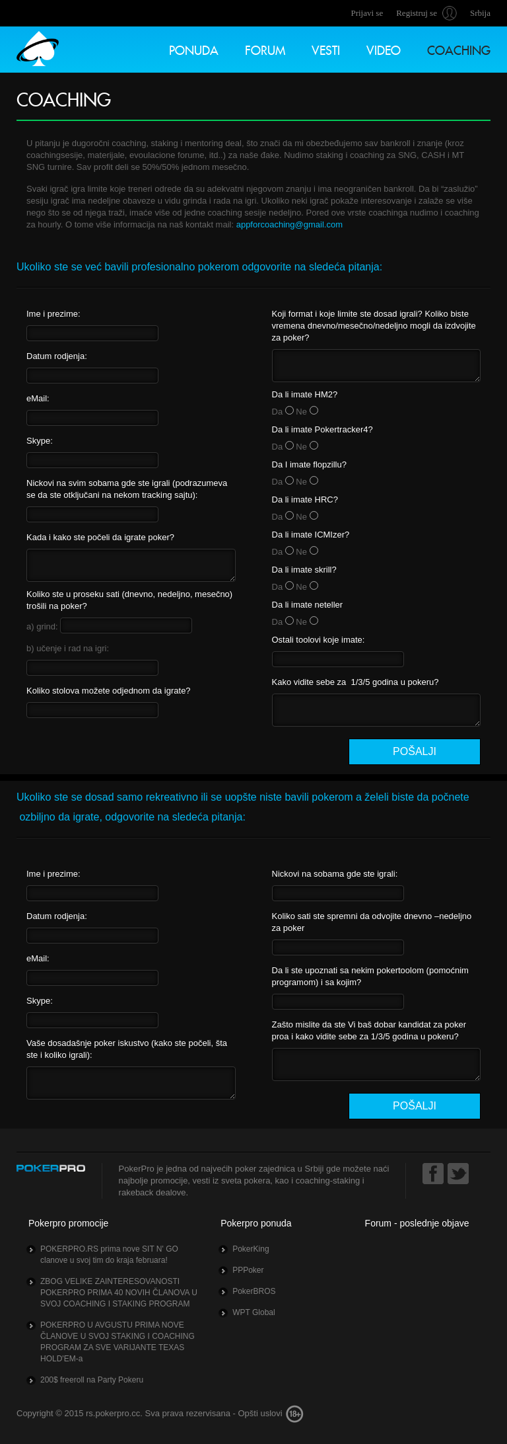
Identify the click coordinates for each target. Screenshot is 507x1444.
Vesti (326, 48)
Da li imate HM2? (305, 394)
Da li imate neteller (307, 605)
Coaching (458, 48)
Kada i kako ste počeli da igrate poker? (100, 537)
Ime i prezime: (53, 314)
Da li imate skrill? (304, 570)
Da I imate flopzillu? (309, 464)
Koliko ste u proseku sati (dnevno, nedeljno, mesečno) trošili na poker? (129, 600)
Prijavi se (367, 13)
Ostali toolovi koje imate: (318, 640)
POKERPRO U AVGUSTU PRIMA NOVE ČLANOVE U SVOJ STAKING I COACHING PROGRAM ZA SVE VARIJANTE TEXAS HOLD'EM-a (117, 1341)
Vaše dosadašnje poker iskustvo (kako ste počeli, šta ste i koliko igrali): (126, 1049)
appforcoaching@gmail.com (289, 224)
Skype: (39, 441)
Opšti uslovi (260, 1413)
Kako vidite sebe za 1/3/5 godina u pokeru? (355, 682)
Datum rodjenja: (56, 356)
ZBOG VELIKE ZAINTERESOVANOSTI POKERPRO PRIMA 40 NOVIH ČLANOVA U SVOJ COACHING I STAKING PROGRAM (118, 1292)
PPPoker (247, 1270)
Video (383, 48)
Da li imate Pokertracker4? (322, 429)
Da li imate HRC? (305, 499)
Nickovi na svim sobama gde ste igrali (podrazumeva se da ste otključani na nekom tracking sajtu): (126, 489)
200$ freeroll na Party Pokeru (91, 1379)
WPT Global (253, 1312)
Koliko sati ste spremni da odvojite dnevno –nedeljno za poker (372, 922)
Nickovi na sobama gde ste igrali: (335, 874)
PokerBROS (253, 1291)
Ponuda (194, 48)
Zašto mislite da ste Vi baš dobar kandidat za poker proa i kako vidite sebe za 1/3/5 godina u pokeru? (369, 1030)
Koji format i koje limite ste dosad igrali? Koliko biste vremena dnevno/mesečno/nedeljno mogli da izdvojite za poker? (374, 325)
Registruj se (416, 13)
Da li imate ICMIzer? (311, 535)
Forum (265, 48)
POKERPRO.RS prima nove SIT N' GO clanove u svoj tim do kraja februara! (109, 1254)
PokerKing (250, 1249)
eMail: (38, 398)
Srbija (480, 13)
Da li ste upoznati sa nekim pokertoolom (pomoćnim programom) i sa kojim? (370, 976)
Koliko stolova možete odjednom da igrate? (108, 691)
